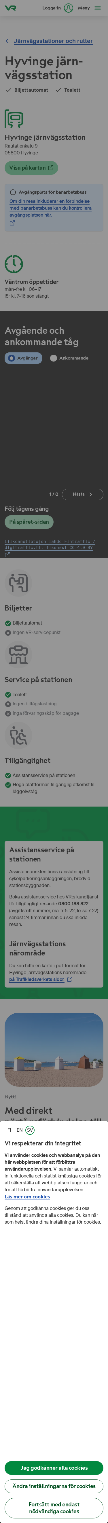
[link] (9, 1130)
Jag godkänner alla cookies (54, 1468)
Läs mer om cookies (27, 1197)
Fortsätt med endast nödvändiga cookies (54, 1508)
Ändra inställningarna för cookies (54, 1486)
